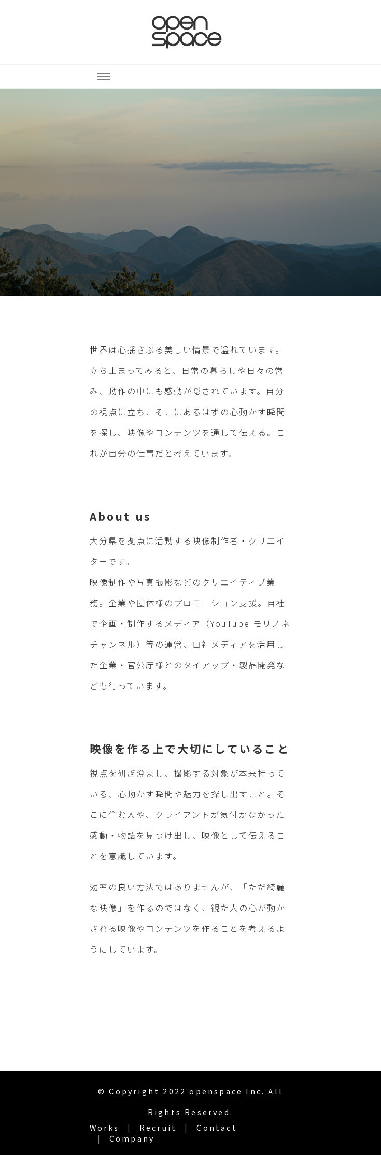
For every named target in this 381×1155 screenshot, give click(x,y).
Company (131, 1138)
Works (105, 1127)
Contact (216, 1127)
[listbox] (190, 192)
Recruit (158, 1127)
